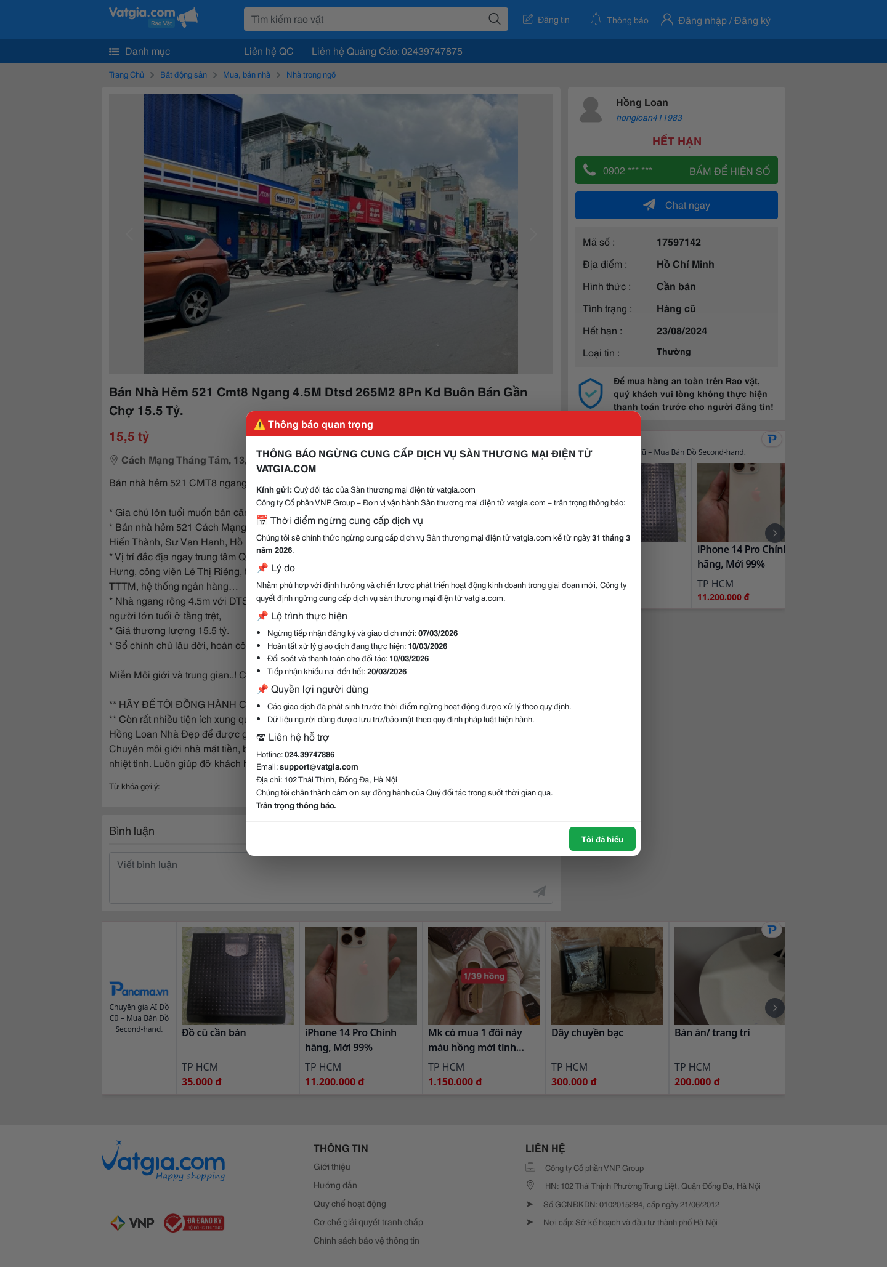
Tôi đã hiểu (602, 838)
